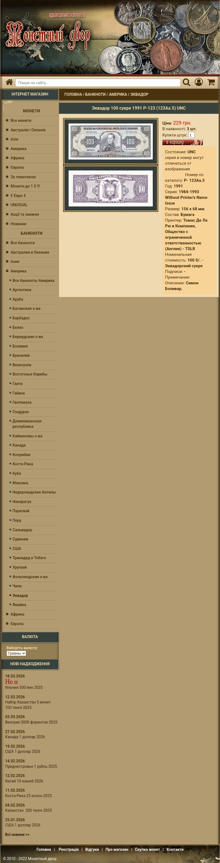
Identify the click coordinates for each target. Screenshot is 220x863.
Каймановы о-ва (27, 436)
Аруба (18, 299)
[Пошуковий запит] (97, 83)
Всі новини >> (17, 834)
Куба (17, 473)
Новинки (18, 224)
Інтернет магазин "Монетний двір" (46, 31)
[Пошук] (186, 83)
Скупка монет (147, 849)
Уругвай (20, 567)
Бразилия (21, 355)
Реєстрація (69, 849)
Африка (17, 158)
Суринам (20, 539)
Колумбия (21, 455)
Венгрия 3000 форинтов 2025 (31, 722)
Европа (17, 624)
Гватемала (22, 402)
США (17, 548)
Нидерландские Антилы (34, 492)
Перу (17, 520)
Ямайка (19, 605)
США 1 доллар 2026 (22, 751)
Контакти (175, 849)
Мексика (20, 483)
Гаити (18, 383)
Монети (31, 111)
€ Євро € (18, 195)
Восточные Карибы (30, 374)
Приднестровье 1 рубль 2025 (31, 766)
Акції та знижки (25, 214)
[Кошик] (211, 83)
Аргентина (22, 290)
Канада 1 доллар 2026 (25, 737)
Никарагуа (22, 501)
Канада (19, 445)
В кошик (182, 142)
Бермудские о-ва (28, 337)
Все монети (21, 120)
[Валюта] (16, 653)
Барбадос (21, 318)
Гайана (19, 393)
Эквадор (139, 94)
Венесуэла (22, 365)
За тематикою (23, 177)
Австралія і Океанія (28, 130)
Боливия (20, 346)
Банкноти (95, 94)
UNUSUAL (19, 205)
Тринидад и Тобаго (29, 558)
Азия (15, 261)
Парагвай (21, 511)
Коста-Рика (23, 464)
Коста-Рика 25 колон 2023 (28, 796)
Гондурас (21, 412)
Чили (17, 586)
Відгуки (92, 849)
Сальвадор (22, 530)
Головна (73, 94)
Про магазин (117, 849)
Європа (17, 167)
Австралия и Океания (30, 252)
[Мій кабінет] (199, 83)
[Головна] (9, 83)
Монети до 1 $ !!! (25, 186)
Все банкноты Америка (33, 280)
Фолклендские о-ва (30, 577)
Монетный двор (42, 858)
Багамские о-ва (27, 308)
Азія (14, 139)
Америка (118, 94)
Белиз (18, 327)
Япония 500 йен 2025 (24, 687)
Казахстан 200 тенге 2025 (28, 810)
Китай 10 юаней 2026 (24, 781)
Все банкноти (23, 243)
